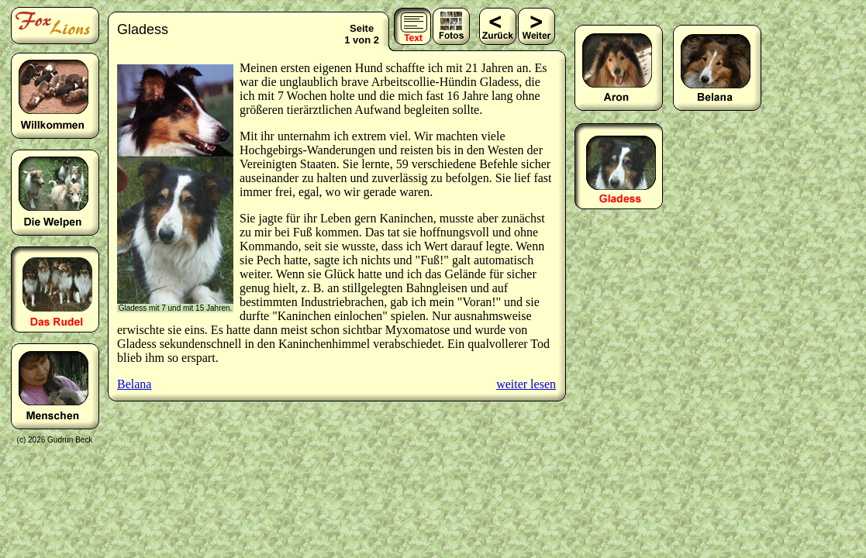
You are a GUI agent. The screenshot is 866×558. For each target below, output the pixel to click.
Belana (134, 384)
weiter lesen (526, 384)
